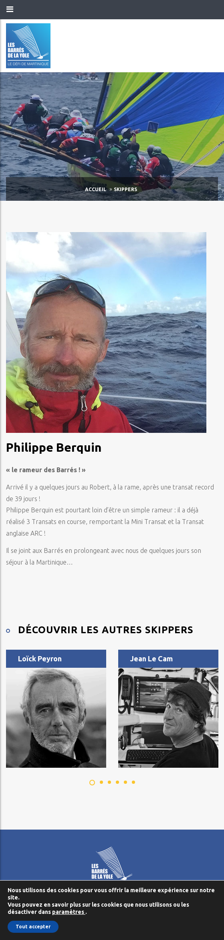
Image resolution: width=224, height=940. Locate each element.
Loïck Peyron (40, 659)
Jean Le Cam (151, 659)
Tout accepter (33, 926)
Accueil (95, 189)
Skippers (125, 189)
